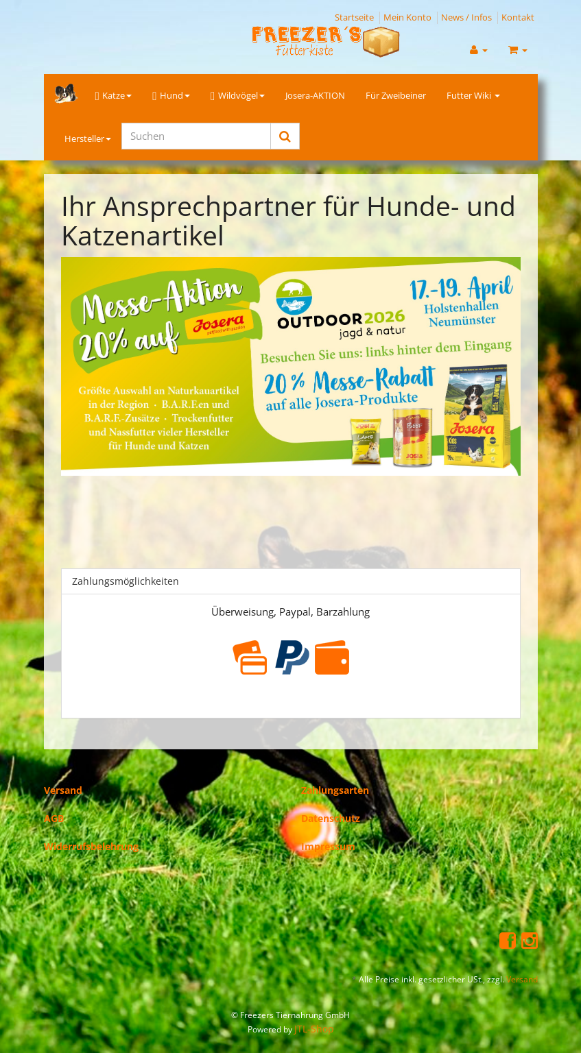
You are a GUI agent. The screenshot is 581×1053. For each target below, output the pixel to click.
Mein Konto (407, 17)
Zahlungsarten (335, 790)
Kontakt (517, 17)
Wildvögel (238, 96)
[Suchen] (196, 136)
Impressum (328, 846)
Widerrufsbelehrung (91, 846)
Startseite (354, 17)
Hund (171, 96)
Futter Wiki (473, 95)
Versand (63, 790)
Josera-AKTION (315, 95)
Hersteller (87, 138)
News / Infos (466, 17)
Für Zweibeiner (396, 95)
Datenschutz (330, 818)
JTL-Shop (314, 1028)
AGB (54, 818)
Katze (113, 96)
